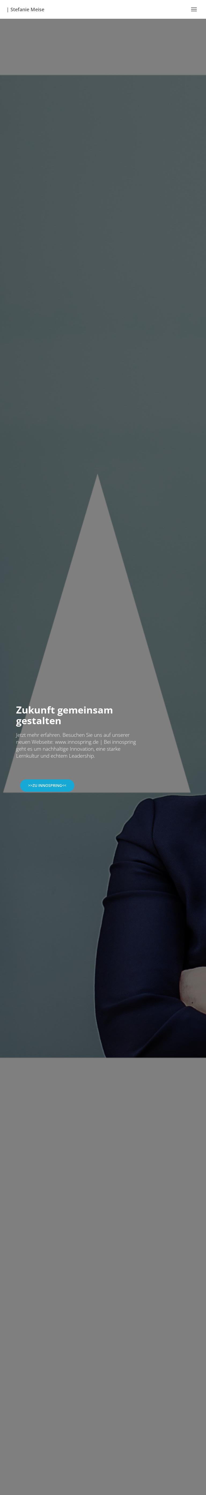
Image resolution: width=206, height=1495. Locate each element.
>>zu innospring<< (47, 785)
